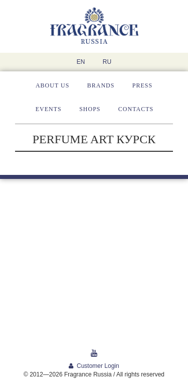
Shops (89, 109)
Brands (101, 85)
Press (142, 85)
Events (49, 109)
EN (81, 61)
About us (52, 85)
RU (107, 61)
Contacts (135, 109)
